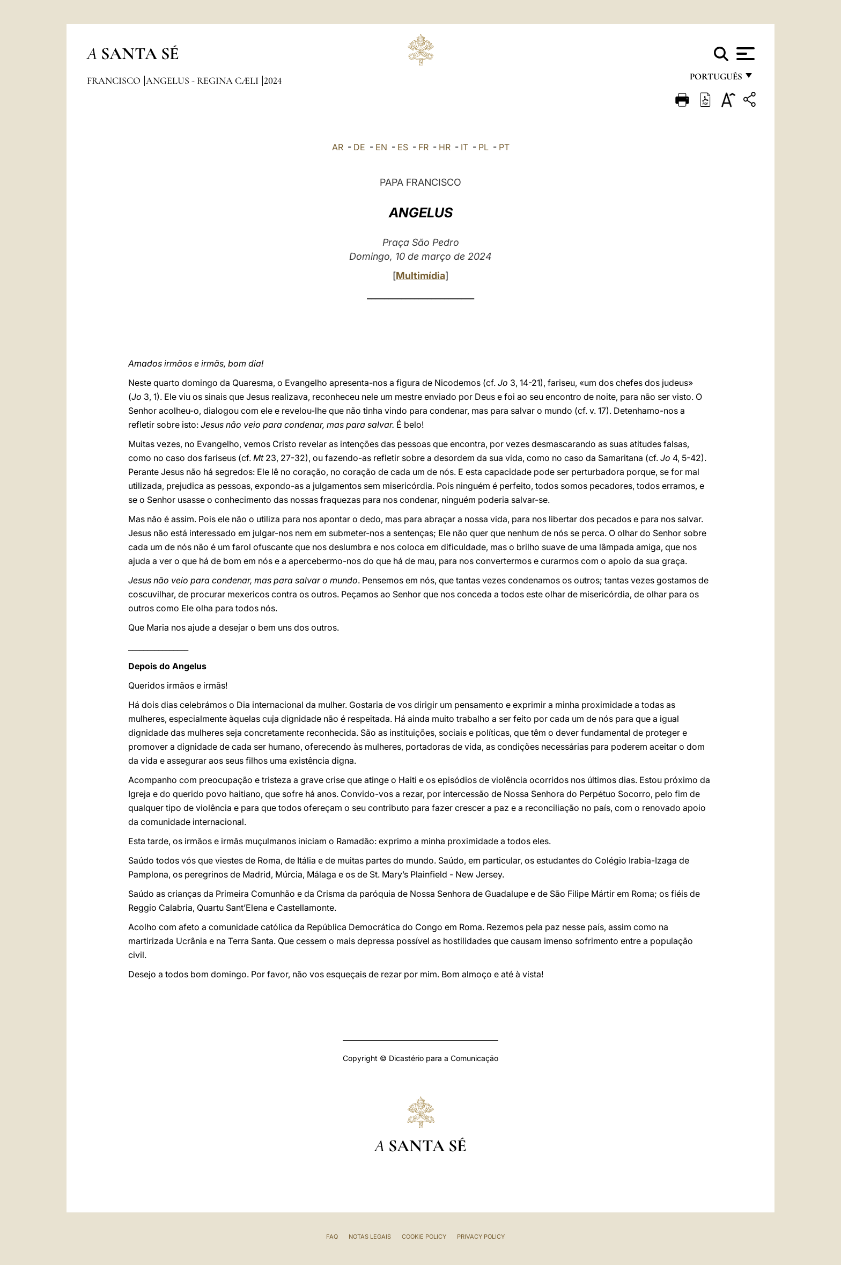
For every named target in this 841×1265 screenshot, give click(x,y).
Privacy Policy (481, 1236)
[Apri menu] (744, 54)
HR (445, 147)
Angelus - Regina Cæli (203, 80)
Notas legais (370, 1236)
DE (359, 147)
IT (464, 147)
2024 (273, 80)
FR (423, 147)
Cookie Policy (424, 1236)
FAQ (332, 1236)
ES (402, 147)
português (715, 79)
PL (483, 147)
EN (381, 147)
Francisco (115, 80)
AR (337, 147)
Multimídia (420, 275)
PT (504, 147)
